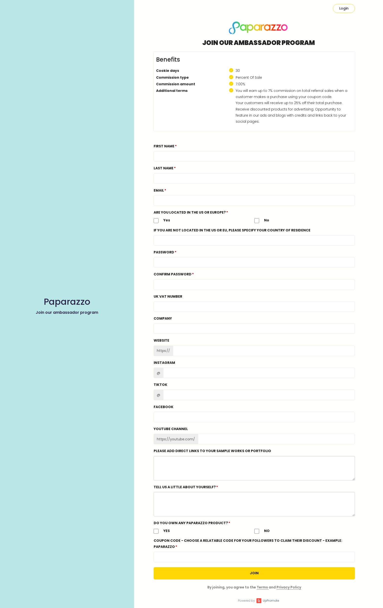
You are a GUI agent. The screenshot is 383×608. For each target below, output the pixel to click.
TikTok (160, 384)
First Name (164, 146)
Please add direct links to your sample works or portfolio (212, 450)
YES (162, 531)
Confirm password (173, 274)
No (261, 220)
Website (161, 340)
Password (164, 252)
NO (262, 531)
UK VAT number (168, 296)
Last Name (163, 168)
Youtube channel (171, 428)
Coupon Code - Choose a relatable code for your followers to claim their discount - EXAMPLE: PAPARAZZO (248, 543)
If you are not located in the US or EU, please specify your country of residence (232, 230)
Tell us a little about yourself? (185, 487)
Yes (162, 220)
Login (344, 8)
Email (159, 190)
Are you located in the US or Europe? (190, 212)
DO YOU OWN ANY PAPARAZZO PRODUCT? (191, 523)
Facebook (163, 406)
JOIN (254, 573)
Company (163, 318)
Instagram (164, 362)
